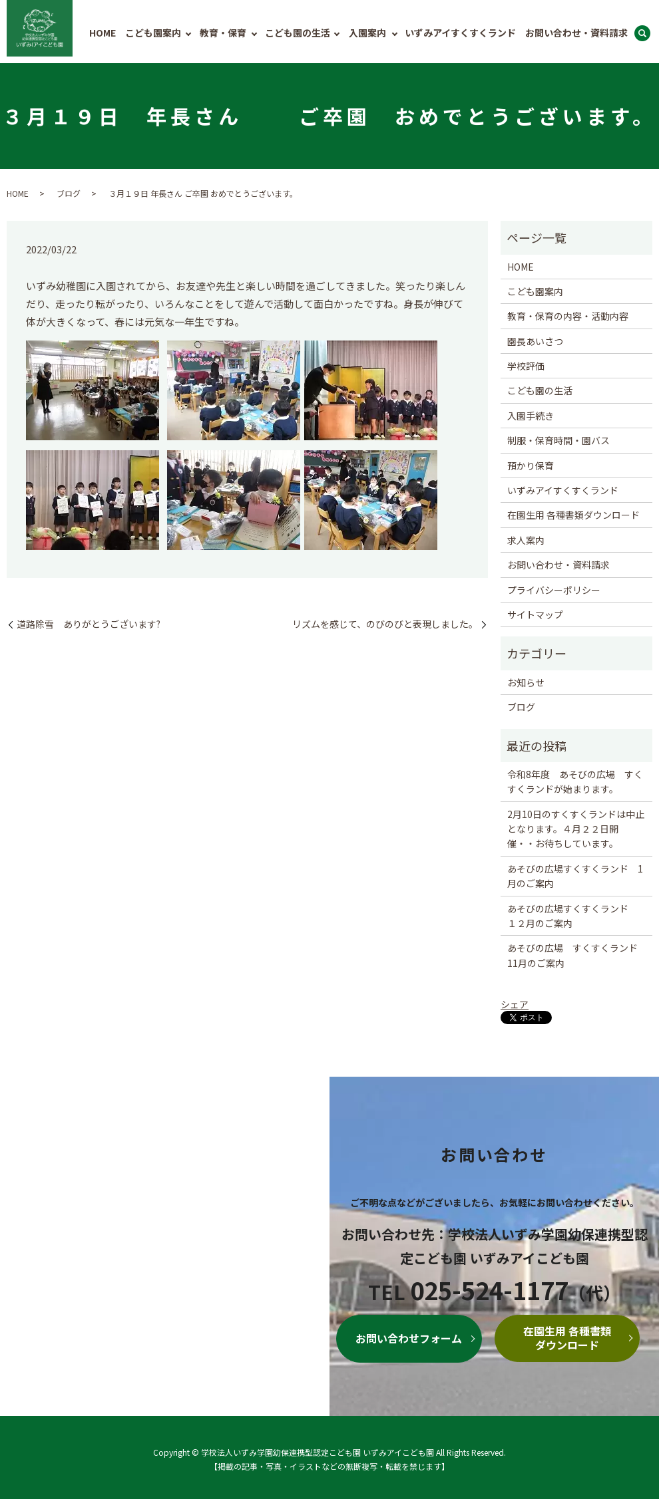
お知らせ (526, 682)
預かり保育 (530, 465)
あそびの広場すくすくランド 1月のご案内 (575, 876)
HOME (102, 32)
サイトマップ (535, 614)
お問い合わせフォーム (408, 1338)
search (642, 34)
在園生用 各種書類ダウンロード (573, 514)
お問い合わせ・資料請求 (576, 32)
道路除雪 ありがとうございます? (88, 624)
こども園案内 (153, 32)
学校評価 (526, 365)
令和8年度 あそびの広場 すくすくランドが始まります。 (575, 781)
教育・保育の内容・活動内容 (567, 316)
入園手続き (530, 415)
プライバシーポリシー (553, 590)
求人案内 (526, 540)
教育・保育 (223, 32)
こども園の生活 (297, 32)
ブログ (69, 193)
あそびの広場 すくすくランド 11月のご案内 (572, 955)
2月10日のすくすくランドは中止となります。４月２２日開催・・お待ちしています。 (575, 829)
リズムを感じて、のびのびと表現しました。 (385, 624)
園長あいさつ (535, 341)
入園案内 (367, 32)
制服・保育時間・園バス (558, 440)
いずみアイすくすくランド (460, 32)
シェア (515, 1004)
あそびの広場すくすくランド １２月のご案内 (572, 916)
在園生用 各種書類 (567, 1338)
